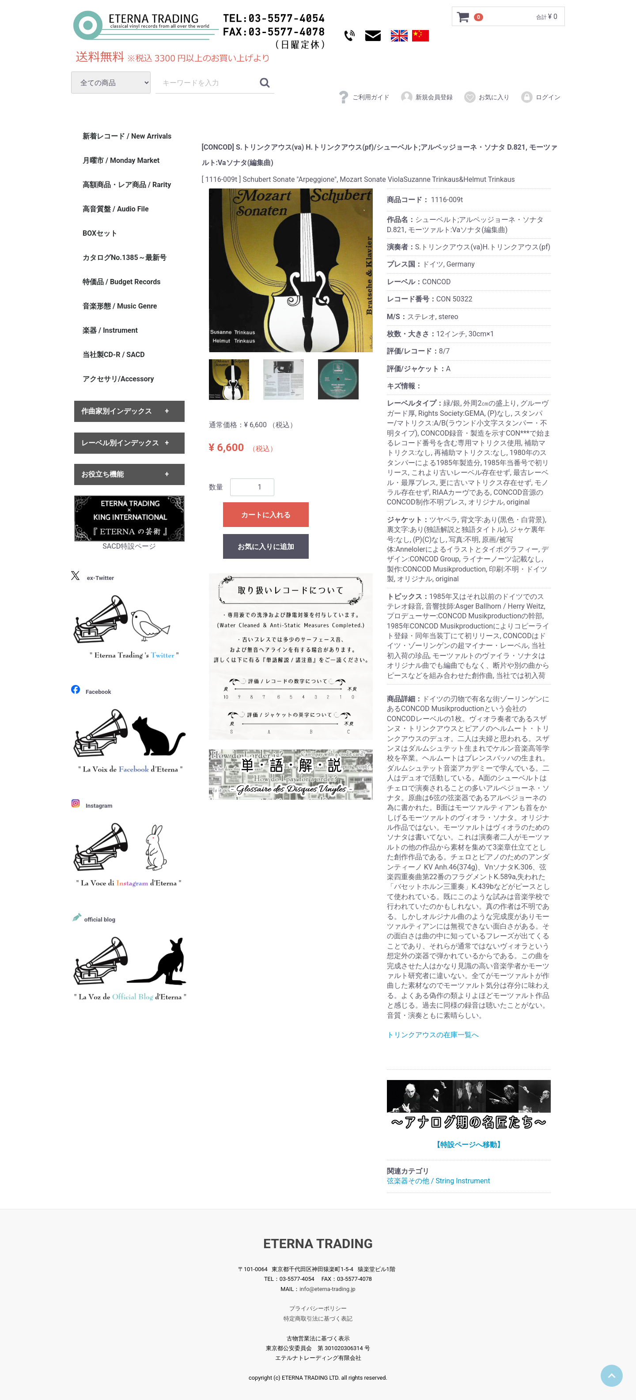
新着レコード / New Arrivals (127, 136)
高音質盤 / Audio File (116, 209)
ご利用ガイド (363, 97)
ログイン (540, 97)
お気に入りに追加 (266, 546)
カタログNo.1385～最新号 (125, 257)
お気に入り (486, 97)
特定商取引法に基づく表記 (318, 1318)
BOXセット (100, 233)
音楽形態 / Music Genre (120, 306)
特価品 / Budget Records (121, 282)
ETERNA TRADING (318, 1243)
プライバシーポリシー (318, 1308)
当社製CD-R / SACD (114, 354)
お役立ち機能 (102, 474)
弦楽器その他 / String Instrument (438, 1181)
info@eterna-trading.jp (327, 1289)
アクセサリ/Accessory (118, 379)
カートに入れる (266, 515)
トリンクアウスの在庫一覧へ (433, 1035)
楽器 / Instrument (110, 330)
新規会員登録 (426, 97)
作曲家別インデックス (116, 411)
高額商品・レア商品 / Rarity (127, 185)
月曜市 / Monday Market (121, 160)
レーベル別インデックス (120, 443)
